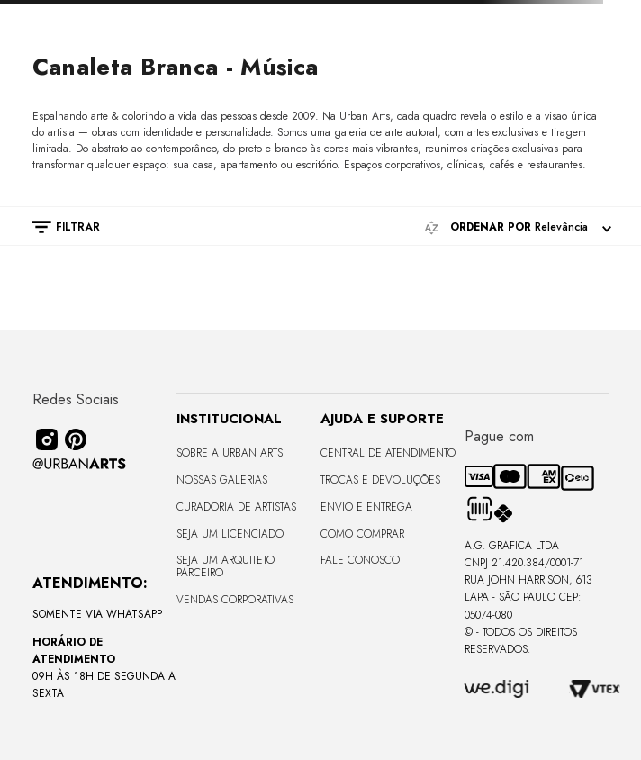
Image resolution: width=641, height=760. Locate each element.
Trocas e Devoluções (380, 480)
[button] (57, 227)
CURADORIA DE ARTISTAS (236, 507)
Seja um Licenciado (230, 534)
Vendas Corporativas (234, 600)
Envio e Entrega (366, 507)
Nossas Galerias (221, 480)
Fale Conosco (360, 560)
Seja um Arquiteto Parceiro (225, 566)
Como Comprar (362, 534)
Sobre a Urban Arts (229, 453)
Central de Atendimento (388, 453)
